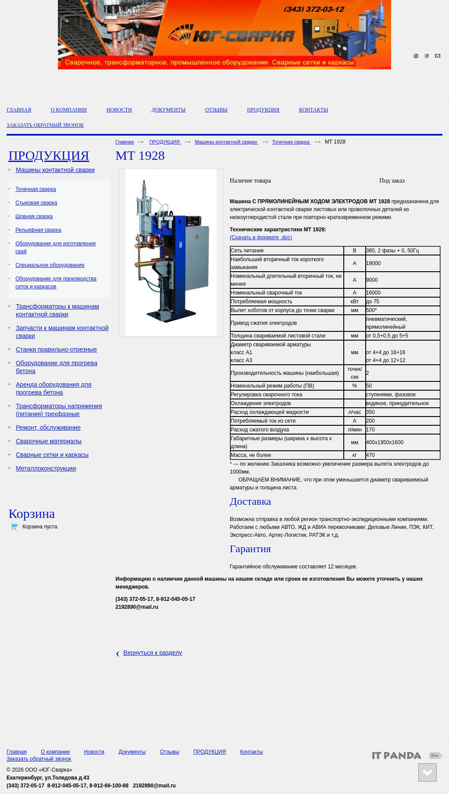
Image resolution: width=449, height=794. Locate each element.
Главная (124, 141)
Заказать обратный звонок (39, 759)
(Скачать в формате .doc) (261, 237)
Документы (132, 752)
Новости (94, 752)
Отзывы (169, 752)
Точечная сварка (291, 141)
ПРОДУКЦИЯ (263, 110)
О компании (55, 752)
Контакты (251, 752)
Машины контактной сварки (226, 141)
